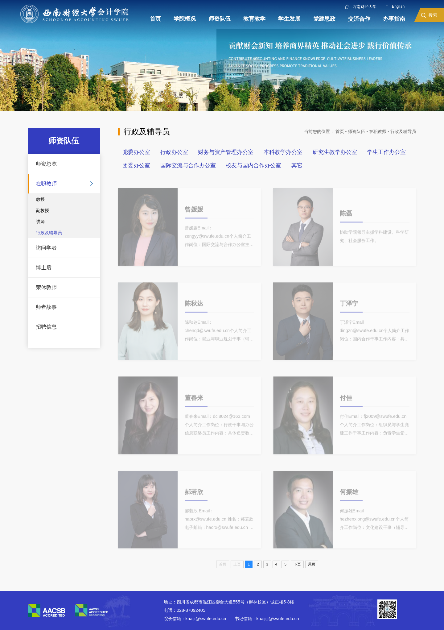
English (395, 7)
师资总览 (46, 164)
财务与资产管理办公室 (225, 152)
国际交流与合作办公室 (188, 165)
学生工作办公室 (386, 152)
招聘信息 (46, 327)
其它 (296, 165)
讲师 (40, 221)
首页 (339, 131)
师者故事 (46, 307)
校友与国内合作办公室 (253, 165)
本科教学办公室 (283, 152)
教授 (40, 199)
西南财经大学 (360, 7)
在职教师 (46, 184)
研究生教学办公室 (335, 152)
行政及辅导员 (49, 232)
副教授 (42, 210)
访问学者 (46, 248)
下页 (297, 564)
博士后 (43, 268)
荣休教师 (46, 287)
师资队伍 (356, 131)
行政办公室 (174, 152)
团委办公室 (136, 165)
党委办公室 (136, 152)
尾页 (311, 564)
